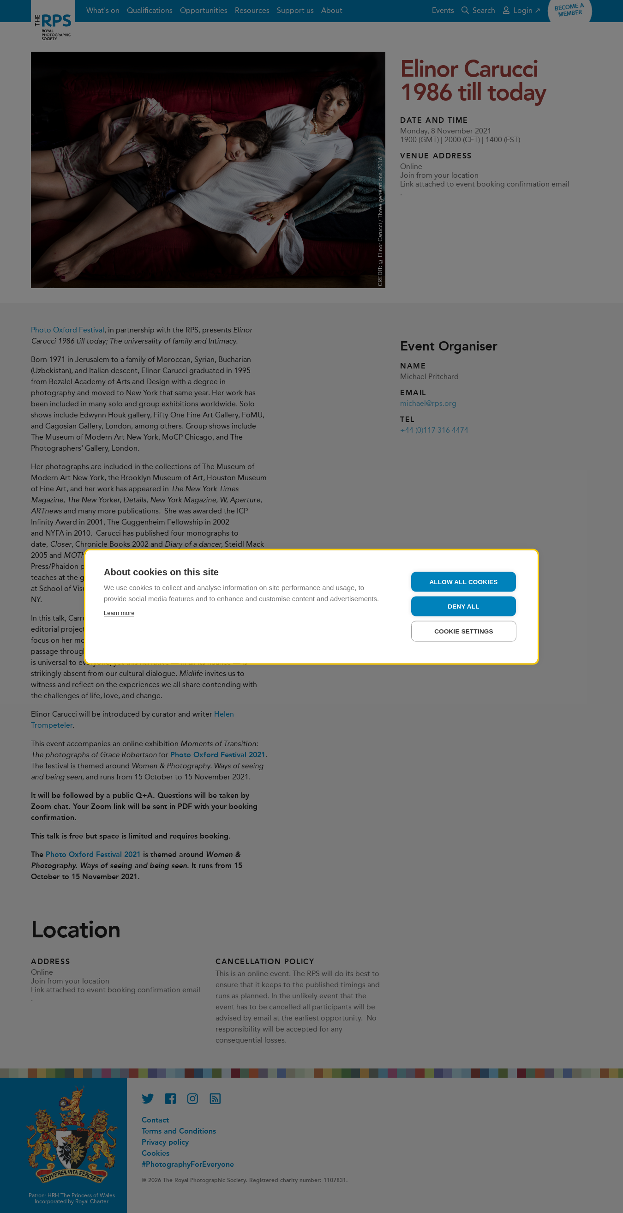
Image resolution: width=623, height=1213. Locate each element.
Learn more (119, 612)
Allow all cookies (463, 581)
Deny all (463, 606)
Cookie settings (463, 631)
